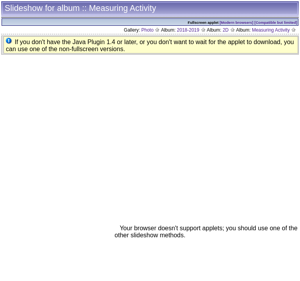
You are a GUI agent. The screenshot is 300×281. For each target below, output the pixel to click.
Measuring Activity (274, 30)
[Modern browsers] (236, 22)
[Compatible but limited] (275, 22)
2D (229, 30)
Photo (150, 30)
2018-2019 (191, 30)
